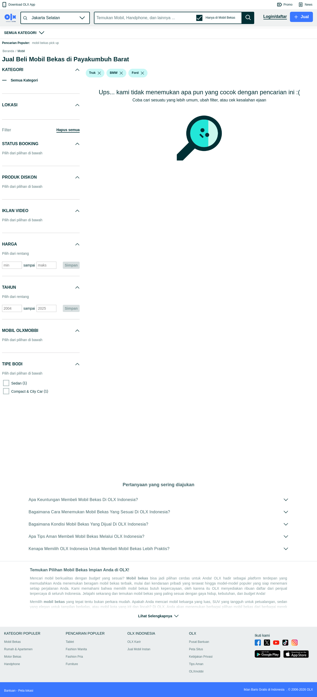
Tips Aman (196, 664)
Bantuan (10, 690)
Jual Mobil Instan (138, 649)
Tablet (70, 642)
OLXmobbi (196, 671)
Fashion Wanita (76, 649)
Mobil (21, 117)
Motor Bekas (12, 656)
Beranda (8, 117)
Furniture (72, 664)
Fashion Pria (74, 656)
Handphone (12, 664)
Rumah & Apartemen (18, 649)
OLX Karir (134, 642)
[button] (18, 5)
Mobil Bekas (12, 642)
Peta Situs (196, 649)
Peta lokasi (25, 690)
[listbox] (99, 139)
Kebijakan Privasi (201, 656)
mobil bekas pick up (45, 43)
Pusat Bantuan (199, 642)
